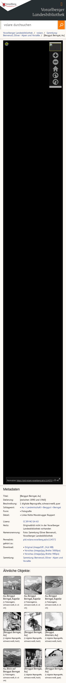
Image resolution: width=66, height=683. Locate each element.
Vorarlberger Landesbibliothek (18, 32)
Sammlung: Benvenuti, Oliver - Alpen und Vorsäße (30, 34)
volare (40, 32)
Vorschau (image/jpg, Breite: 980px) (42, 553)
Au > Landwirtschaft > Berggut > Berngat (41, 507)
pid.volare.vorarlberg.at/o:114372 (39, 539)
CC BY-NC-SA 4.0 (31, 521)
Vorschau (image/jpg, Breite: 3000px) (42, 550)
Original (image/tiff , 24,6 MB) (39, 547)
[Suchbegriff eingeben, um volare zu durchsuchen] (29, 24)
